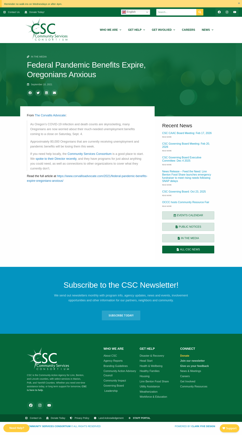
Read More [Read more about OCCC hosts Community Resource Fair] (167, 206)
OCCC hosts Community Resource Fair (185, 202)
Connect (187, 348)
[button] (30, 93)
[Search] (199, 12)
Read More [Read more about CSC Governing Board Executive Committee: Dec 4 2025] (167, 165)
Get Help (136, 30)
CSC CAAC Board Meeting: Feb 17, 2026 (187, 133)
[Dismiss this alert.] (238, 3)
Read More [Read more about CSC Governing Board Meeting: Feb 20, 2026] (167, 151)
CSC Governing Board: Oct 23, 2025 (184, 191)
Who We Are (110, 30)
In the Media (39, 56)
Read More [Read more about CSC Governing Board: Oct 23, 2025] (167, 196)
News (207, 30)
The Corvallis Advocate (50, 115)
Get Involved (163, 30)
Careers (188, 30)
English (129, 12)
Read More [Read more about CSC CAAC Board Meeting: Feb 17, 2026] (167, 137)
